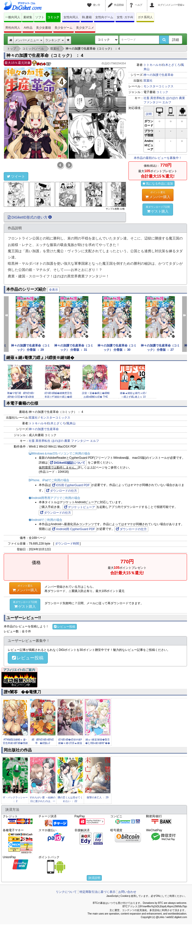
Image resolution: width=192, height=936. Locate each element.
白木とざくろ (171, 65)
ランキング (54, 40)
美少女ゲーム (63, 27)
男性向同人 (12, 27)
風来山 (71, 423)
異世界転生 (157, 98)
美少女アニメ (85, 27)
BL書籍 (87, 17)
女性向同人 (71, 17)
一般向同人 (12, 17)
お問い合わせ (127, 892)
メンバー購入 (157, 195)
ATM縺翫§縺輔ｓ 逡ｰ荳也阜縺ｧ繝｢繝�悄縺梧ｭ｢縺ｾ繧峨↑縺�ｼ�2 (15, 743)
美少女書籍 (43, 27)
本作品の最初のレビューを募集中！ (158, 158)
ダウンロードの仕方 (61, 490)
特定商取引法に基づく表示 (98, 892)
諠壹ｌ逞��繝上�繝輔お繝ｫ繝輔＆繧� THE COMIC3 (96, 397)
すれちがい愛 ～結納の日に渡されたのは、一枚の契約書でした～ (43, 801)
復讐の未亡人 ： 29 (97, 797)
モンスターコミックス (159, 86)
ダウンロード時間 (67, 543)
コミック (53, 17)
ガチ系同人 (145, 17)
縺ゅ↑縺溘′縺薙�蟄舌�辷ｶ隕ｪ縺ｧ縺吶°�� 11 (97, 743)
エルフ (166, 102)
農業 (182, 98)
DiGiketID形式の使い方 (30, 217)
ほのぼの (172, 98)
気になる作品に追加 (157, 183)
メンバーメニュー (28, 40)
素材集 (27, 17)
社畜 (147, 98)
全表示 (53, 289)
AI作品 (28, 27)
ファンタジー (153, 102)
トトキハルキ (153, 65)
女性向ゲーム (104, 17)
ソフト (39, 17)
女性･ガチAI (125, 17)
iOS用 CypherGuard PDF (71, 485)
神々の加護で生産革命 (159, 75)
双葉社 (148, 80)
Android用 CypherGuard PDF (73, 529)
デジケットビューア (79, 507)
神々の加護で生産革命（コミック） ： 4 (44, 55)
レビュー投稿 (64, 626)
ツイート (16, 176)
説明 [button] (149, 114)
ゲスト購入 (158, 209)
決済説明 (94, 878)
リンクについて (66, 892)
